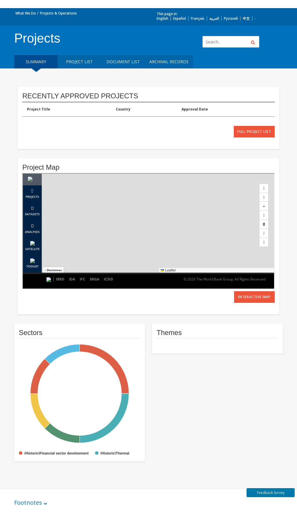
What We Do (25, 13)
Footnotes (28, 502)
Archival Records (169, 61)
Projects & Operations (58, 13)
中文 (246, 18)
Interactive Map (254, 296)
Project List (79, 61)
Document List (123, 61)
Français (197, 18)
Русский (231, 18)
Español (179, 18)
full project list (254, 131)
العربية (214, 18)
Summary (36, 61)
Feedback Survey (271, 492)
